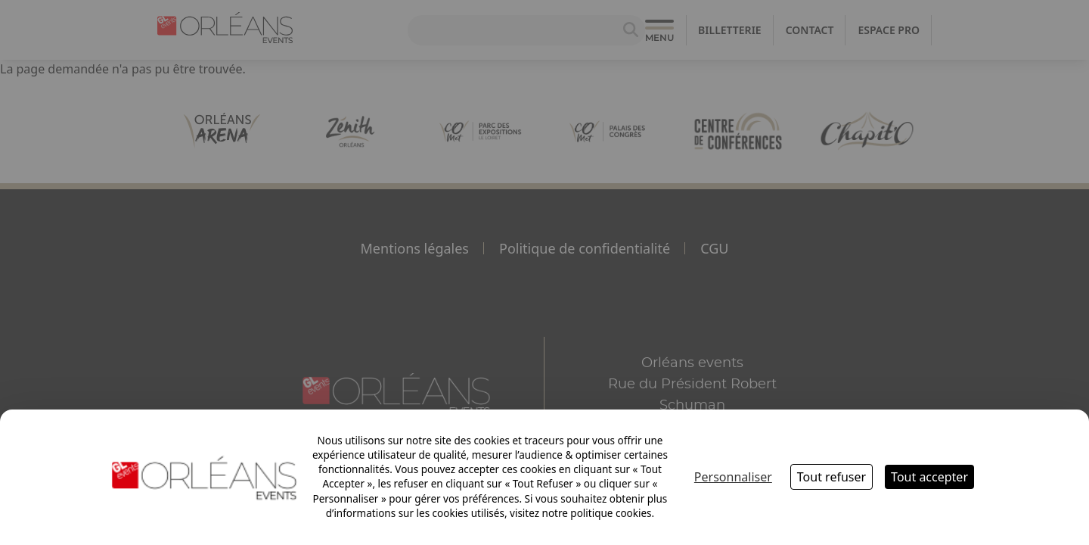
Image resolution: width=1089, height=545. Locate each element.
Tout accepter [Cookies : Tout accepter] (929, 477)
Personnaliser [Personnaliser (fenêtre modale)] (733, 477)
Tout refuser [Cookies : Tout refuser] (831, 477)
